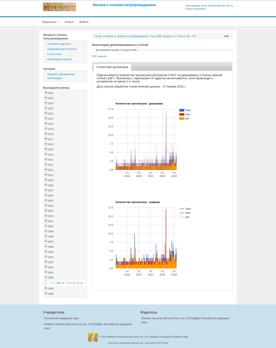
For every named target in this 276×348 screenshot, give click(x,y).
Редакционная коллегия (62, 48)
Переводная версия (59, 59)
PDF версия (99, 56)
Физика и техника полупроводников (124, 5)
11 (77, 282)
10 (73, 282)
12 (81, 282)
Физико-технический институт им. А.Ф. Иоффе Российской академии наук (147, 336)
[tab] (112, 67)
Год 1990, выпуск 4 (162, 36)
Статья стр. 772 (186, 36)
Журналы (50, 22)
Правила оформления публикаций (60, 76)
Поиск (69, 22)
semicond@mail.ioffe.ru (220, 5)
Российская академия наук (61, 318)
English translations (196, 8)
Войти (84, 22)
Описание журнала (59, 43)
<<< (226, 36)
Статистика (54, 54)
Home (98, 36)
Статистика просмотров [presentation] (112, 67)
